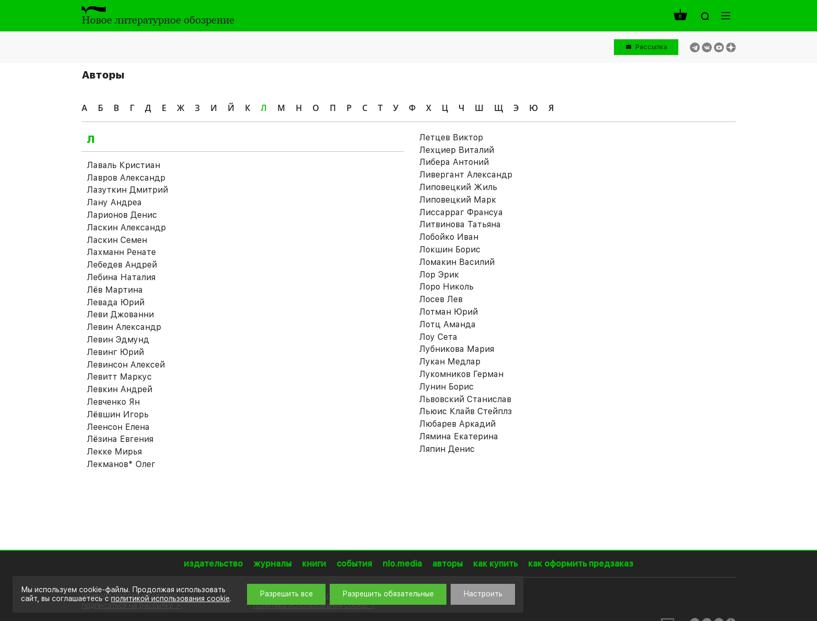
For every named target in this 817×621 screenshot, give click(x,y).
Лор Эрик (439, 275)
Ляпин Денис (447, 449)
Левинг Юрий (115, 352)
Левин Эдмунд (118, 340)
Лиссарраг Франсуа (461, 212)
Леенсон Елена (118, 427)
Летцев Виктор (451, 137)
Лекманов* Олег (121, 464)
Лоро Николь (446, 287)
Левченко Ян (113, 402)
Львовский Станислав (465, 399)
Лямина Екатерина (458, 436)
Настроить (482, 594)
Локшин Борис (449, 249)
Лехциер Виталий (456, 150)
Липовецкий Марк (457, 200)
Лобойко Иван (448, 237)
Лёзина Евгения (120, 439)
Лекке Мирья (114, 452)
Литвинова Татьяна (460, 224)
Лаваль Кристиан (123, 165)
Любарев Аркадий (457, 424)
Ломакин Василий (457, 262)
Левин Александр (124, 327)
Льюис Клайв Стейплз (465, 411)
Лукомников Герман (461, 374)
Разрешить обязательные (388, 594)
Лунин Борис (446, 387)
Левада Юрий (115, 302)
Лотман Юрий (448, 312)
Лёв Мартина (115, 290)
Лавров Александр (126, 178)
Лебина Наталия (121, 277)
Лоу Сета (438, 337)
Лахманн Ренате (121, 252)
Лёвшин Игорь (118, 414)
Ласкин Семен (117, 240)
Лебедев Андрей (122, 265)
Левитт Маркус (119, 377)
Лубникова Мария (456, 349)
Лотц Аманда (447, 324)
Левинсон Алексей (126, 365)
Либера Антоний (454, 162)
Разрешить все (286, 594)
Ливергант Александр (465, 175)
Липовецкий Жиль (458, 187)
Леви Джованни (120, 314)
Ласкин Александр (126, 227)
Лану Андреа (114, 202)
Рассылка (651, 47)
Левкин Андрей (119, 389)
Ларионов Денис (122, 215)
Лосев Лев (441, 299)
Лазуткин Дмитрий (127, 190)
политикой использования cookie (170, 598)
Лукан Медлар (449, 362)
